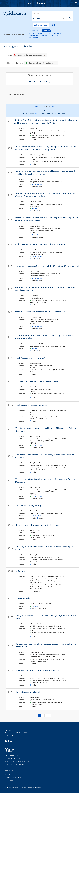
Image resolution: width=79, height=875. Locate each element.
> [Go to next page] (52, 716)
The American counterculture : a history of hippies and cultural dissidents (44, 456)
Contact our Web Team (14, 765)
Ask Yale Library (11, 755)
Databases (33, 35)
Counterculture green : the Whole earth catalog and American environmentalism (44, 337)
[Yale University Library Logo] (39, 3)
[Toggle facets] (69, 94)
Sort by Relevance (46, 114)
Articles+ (57, 33)
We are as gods (22, 598)
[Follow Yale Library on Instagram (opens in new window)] (8, 741)
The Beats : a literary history (28, 505)
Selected (61, 114)
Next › (54, 106)
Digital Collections (49, 35)
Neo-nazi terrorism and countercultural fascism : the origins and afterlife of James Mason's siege (44, 172)
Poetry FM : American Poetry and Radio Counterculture (41, 312)
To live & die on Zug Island (28, 692)
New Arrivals (34, 38)
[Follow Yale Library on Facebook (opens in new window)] (6, 741)
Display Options (28, 114)
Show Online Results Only (39, 82)
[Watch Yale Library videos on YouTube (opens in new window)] (11, 741)
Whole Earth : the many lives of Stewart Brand (37, 381)
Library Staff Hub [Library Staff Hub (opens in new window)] (12, 780)
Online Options (37, 184)
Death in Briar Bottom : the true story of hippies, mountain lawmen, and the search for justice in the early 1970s (45, 121)
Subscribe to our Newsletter (17, 761)
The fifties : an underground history (31, 358)
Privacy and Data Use (13, 777)
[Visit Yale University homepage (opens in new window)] (9, 748)
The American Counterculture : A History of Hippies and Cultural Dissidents (45, 429)
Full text (35, 208)
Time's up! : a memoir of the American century (37, 670)
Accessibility (10, 771)
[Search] (52, 13)
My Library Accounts (13, 758)
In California (21, 571)
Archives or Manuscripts (39, 33)
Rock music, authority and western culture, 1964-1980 (40, 244)
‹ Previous (44, 106)
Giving (7, 774)
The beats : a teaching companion (31, 405)
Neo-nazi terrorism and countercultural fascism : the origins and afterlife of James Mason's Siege (45, 195)
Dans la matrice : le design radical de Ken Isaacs (37, 525)
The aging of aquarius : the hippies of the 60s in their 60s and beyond (47, 266)
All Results (34, 31)
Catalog (46, 31)
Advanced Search (41, 25)
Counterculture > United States (39, 63)
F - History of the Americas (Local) (28, 55)
